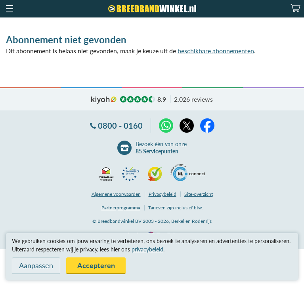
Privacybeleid (162, 194)
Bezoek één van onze (161, 148)
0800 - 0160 (120, 125)
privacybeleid (147, 249)
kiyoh (104, 100)
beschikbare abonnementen (216, 50)
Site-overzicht (198, 194)
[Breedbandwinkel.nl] (152, 8)
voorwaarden (116, 194)
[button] (9, 8)
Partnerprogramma (120, 208)
